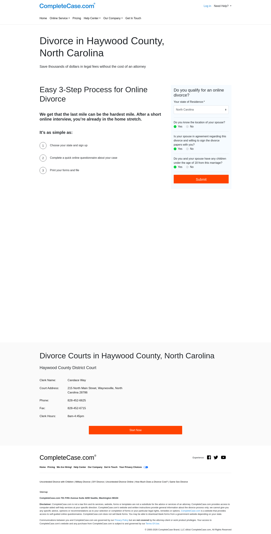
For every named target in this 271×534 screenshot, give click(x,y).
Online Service (59, 18)
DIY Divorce (98, 481)
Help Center (91, 18)
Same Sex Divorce (179, 481)
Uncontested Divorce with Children (57, 481)
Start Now (135, 430)
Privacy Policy (121, 520)
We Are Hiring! (64, 467)
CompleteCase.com (68, 457)
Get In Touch (133, 18)
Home (43, 18)
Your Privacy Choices (130, 467)
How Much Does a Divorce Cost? (151, 481)
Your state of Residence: (189, 101)
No (192, 126)
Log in (207, 5)
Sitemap (44, 492)
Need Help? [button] (221, 5)
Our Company (112, 18)
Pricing (77, 18)
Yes (180, 126)
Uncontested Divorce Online (120, 481)
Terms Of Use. (153, 523)
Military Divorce (83, 481)
